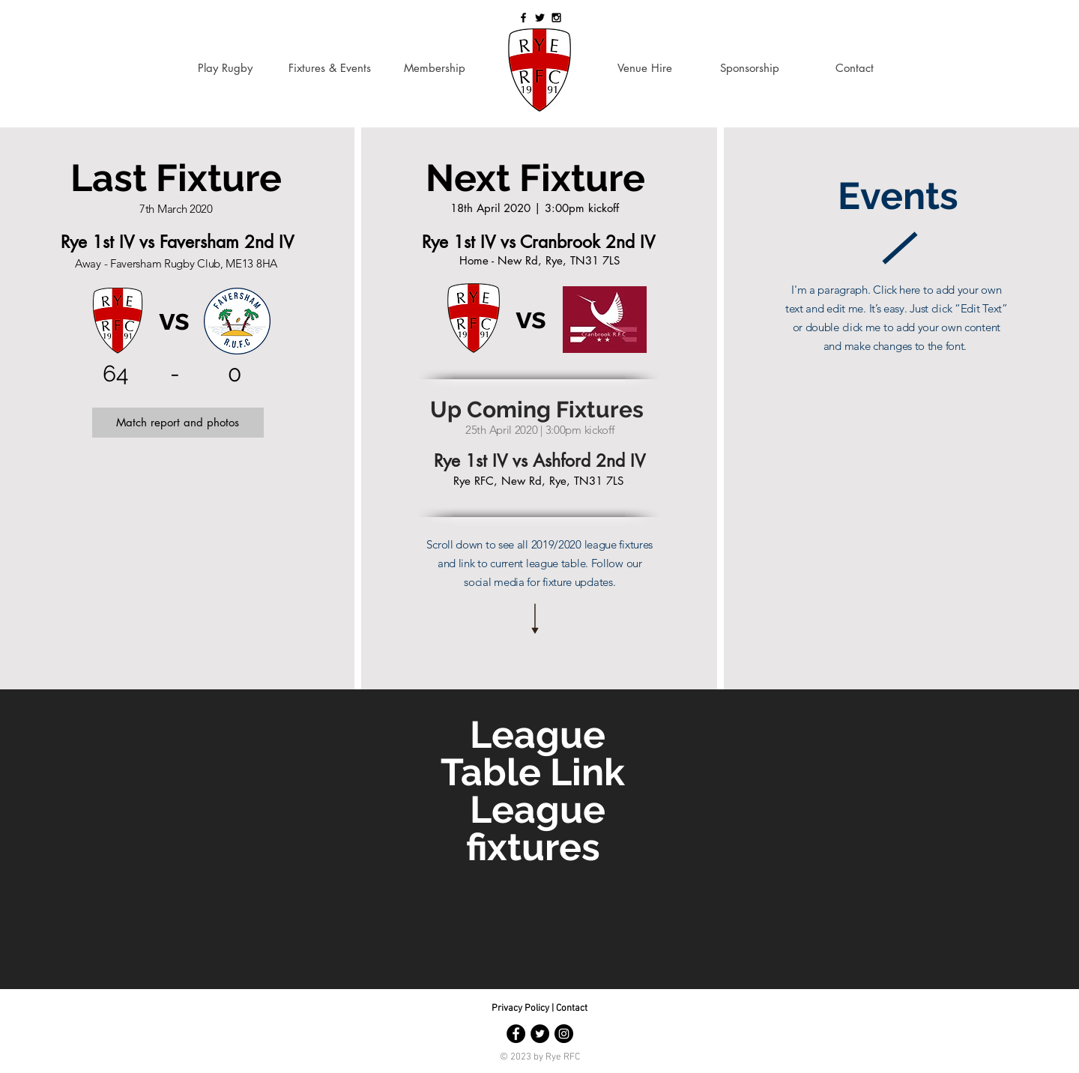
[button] (178, 423)
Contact (571, 1009)
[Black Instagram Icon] (556, 17)
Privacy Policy (521, 1009)
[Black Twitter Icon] (540, 17)
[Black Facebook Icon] (523, 17)
